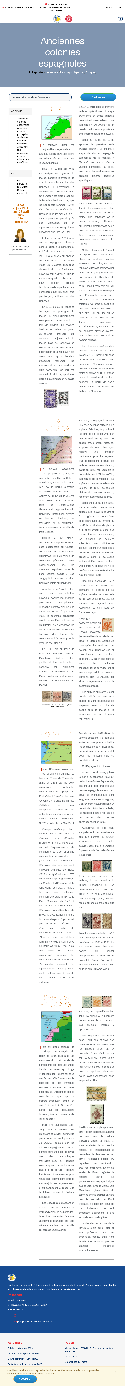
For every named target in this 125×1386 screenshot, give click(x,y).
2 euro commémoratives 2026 (23, 1359)
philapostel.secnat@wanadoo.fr (19, 7)
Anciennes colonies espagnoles (23, 122)
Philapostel (36, 72)
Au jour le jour (20, 221)
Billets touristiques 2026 (20, 1348)
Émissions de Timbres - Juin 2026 (25, 1364)
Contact (110, 7)
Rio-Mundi (22, 187)
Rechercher (98, 97)
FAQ (120, 7)
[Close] (115, 1371)
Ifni (18, 181)
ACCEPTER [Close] (25, 1379)
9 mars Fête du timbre (76, 1362)
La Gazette (71, 1357)
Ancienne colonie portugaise (22, 131)
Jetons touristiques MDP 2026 (23, 1353)
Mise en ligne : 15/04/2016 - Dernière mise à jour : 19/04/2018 (89, 1350)
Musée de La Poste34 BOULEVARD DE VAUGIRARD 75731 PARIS (56, 7)
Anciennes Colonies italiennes (22, 140)
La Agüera (22, 184)
